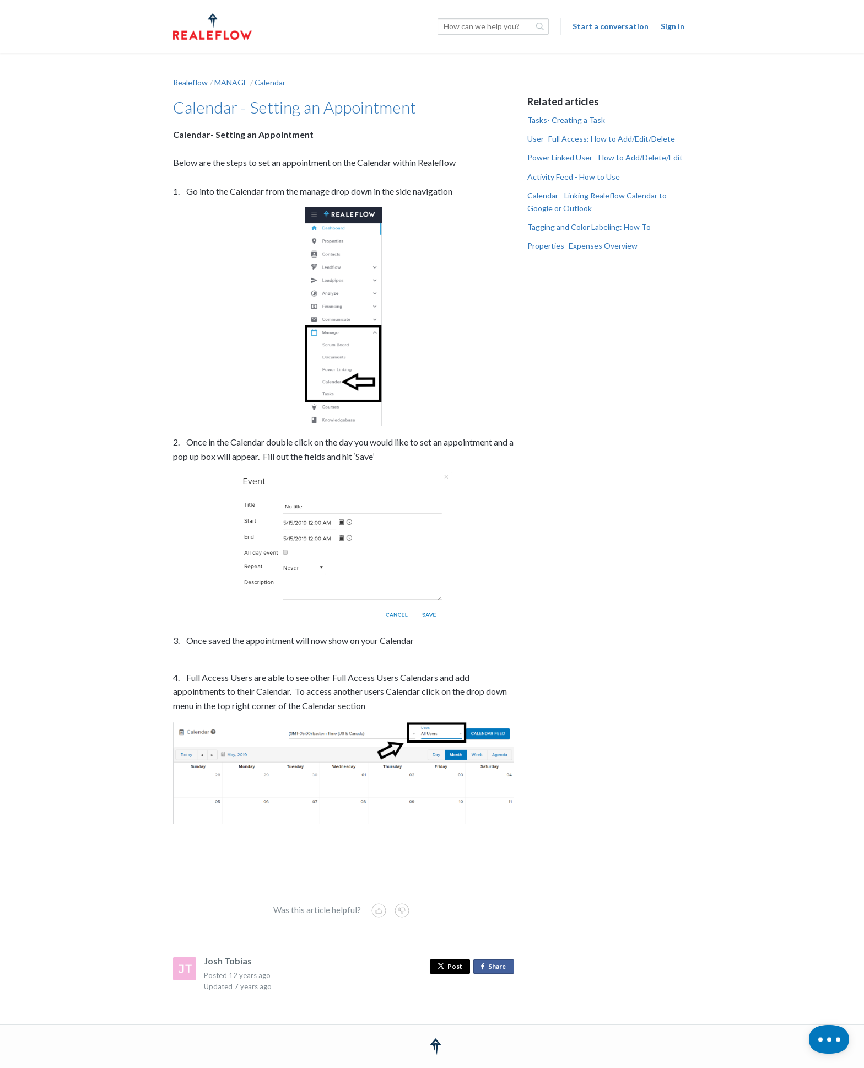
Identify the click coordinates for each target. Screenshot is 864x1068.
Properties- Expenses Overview (582, 245)
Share (495, 967)
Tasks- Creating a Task (566, 120)
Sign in (672, 26)
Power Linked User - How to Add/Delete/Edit (605, 157)
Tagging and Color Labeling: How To (589, 227)
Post (450, 966)
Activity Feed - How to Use (573, 176)
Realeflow (190, 82)
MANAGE (231, 82)
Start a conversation (611, 26)
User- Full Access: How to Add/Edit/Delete (601, 138)
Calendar (270, 82)
